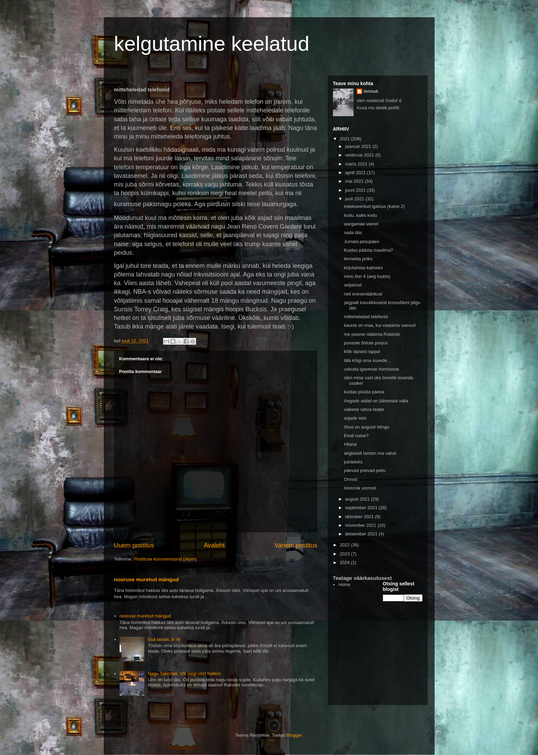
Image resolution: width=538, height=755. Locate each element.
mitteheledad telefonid (366, 316)
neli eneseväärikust (363, 293)
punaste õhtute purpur (366, 342)
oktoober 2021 (360, 516)
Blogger (294, 735)
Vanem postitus (295, 545)
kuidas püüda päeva (364, 391)
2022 (345, 544)
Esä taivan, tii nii (164, 639)
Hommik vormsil (360, 488)
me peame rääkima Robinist (372, 334)
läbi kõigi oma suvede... (367, 360)
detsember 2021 (362, 533)
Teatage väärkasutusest (362, 578)
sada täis (353, 232)
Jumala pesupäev (361, 241)
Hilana (350, 444)
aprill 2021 (356, 172)
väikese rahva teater (364, 409)
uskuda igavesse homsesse (371, 369)
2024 (345, 562)
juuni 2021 (356, 190)
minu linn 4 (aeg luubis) (367, 276)
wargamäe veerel (361, 223)
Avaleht (214, 545)
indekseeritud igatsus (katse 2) (374, 206)
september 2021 (362, 507)
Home (344, 584)
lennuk (371, 91)
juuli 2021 (355, 198)
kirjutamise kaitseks (363, 267)
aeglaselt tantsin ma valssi (370, 453)
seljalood (353, 285)
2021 (345, 138)
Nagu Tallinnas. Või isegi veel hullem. (185, 673)
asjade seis (355, 418)
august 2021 (358, 499)
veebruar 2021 (360, 155)
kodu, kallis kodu (360, 215)
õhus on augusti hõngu (366, 427)
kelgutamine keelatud (211, 43)
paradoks (353, 461)
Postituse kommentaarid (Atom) (165, 559)
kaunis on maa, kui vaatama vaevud (379, 325)
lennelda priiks (358, 258)
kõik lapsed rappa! (362, 351)
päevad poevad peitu (365, 470)
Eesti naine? (356, 435)
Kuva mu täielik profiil (378, 107)
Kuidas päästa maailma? (368, 250)
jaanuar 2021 (359, 146)
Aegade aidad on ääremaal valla (376, 400)
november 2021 (361, 525)
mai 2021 (355, 181)
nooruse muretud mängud (146, 579)
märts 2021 (357, 164)
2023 (345, 553)
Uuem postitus (134, 545)
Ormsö (350, 479)
